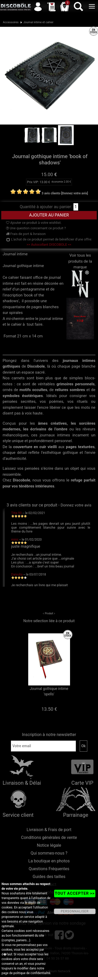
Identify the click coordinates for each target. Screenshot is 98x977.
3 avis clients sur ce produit (32, 505)
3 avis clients (51, 193)
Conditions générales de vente (49, 837)
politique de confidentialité (31, 973)
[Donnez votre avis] (74, 193)
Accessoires (11, 22)
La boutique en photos (49, 860)
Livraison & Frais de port (49, 829)
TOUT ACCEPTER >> (75, 893)
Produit (49, 613)
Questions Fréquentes (49, 868)
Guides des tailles (49, 876)
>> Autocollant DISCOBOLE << (49, 244)
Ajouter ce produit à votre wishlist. (33, 223)
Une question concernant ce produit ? (36, 228)
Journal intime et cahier (38, 22)
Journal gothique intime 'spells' (49, 691)
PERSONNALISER (75, 911)
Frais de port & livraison (26, 234)
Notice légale (49, 845)
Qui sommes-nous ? (49, 853)
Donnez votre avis (76, 505)
